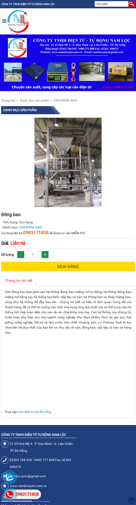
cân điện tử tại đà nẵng (34, 412)
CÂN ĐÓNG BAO (65, 100)
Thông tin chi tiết (18, 280)
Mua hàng (68, 266)
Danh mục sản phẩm (34, 100)
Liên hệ (13, 243)
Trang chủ (8, 100)
